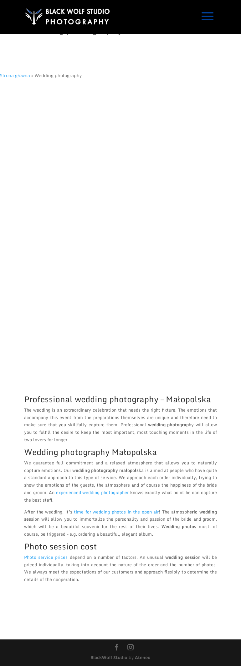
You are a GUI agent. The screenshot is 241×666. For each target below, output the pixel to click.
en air (153, 511)
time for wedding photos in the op (110, 511)
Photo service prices (47, 557)
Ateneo (143, 657)
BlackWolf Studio (108, 657)
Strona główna (15, 75)
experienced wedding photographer (92, 492)
